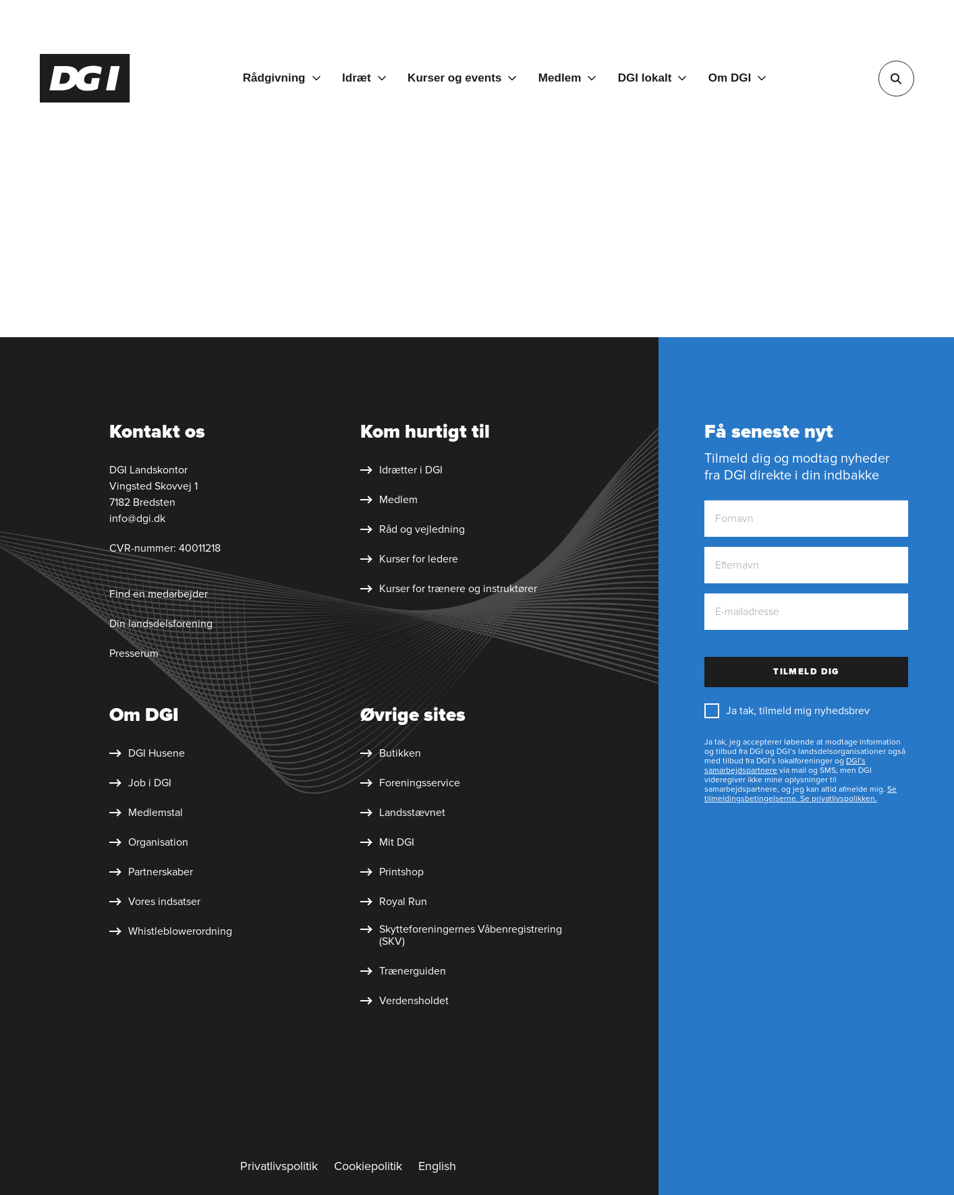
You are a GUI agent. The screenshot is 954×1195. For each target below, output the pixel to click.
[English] (437, 1167)
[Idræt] (364, 78)
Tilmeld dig (806, 671)
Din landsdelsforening (161, 624)
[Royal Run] (393, 902)
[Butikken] (390, 753)
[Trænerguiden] (403, 971)
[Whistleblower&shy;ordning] (170, 931)
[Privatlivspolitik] (279, 1167)
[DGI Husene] (147, 753)
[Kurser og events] (462, 78)
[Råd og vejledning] (412, 529)
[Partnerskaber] (151, 872)
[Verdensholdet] (404, 1001)
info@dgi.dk (137, 518)
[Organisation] (148, 842)
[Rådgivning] (281, 78)
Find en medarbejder (158, 594)
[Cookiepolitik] (368, 1167)
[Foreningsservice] (410, 783)
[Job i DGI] (140, 783)
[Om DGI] (737, 78)
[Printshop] (392, 872)
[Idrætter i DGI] (401, 470)
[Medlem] (567, 78)
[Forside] (85, 78)
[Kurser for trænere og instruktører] (448, 589)
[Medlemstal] (146, 813)
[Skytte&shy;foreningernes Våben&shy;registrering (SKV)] (473, 935)
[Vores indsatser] (154, 902)
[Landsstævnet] (402, 813)
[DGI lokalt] (652, 78)
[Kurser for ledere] (409, 559)
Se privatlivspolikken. (837, 799)
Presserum (134, 653)
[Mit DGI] (387, 842)
